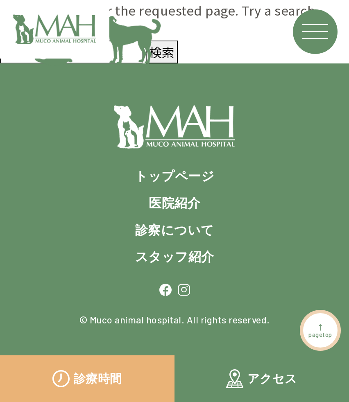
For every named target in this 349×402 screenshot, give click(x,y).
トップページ (174, 176)
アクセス (261, 378)
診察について (174, 230)
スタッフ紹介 (174, 257)
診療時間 (87, 378)
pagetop (320, 330)
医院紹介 (174, 203)
